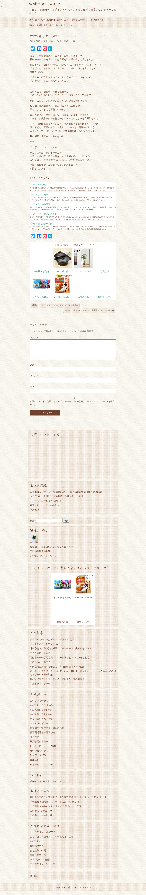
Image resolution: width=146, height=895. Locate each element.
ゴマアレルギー (63, 20)
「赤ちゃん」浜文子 (40, 665)
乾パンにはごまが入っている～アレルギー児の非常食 (55, 305)
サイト (33, 390)
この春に (34, 513)
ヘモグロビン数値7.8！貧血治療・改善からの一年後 (56, 500)
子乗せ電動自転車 (96, 20)
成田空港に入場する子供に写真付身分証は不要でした (57, 670)
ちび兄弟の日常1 (61, 41)
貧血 (70, 25)
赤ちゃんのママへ (79, 20)
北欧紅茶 (104, 271)
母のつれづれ (61, 25)
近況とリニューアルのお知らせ (46, 509)
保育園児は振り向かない (45, 223)
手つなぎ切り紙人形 (40, 656)
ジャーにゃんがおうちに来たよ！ (47, 504)
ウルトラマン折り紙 (40, 687)
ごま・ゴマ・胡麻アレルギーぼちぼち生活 (51, 840)
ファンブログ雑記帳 (40, 863)
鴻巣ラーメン (104, 297)
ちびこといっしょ (44, 4)
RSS (33, 879)
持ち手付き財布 (41, 271)
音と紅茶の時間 (38, 854)
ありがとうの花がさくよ (45, 214)
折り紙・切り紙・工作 (38, 25)
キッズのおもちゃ (39, 722)
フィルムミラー (83, 271)
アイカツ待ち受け (41, 204)
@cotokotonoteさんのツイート (45, 785)
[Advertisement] (73, 461)
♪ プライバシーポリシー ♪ (43, 559)
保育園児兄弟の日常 (40, 736)
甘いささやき (39, 185)
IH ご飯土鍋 (63, 271)
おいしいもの (37, 704)
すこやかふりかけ (42, 297)
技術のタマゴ (37, 849)
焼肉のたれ (83, 297)
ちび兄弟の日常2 (48, 20)
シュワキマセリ (40, 194)
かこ (74, 805)
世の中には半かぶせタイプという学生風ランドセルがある (89, 310)
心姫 (45, 819)
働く (51, 25)
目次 (37, 20)
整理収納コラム (38, 858)
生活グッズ (35, 758)
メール (34, 379)
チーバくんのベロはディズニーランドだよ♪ (52, 643)
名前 (33, 369)
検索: (32, 524)
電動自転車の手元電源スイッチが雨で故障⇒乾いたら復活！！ (62, 661)
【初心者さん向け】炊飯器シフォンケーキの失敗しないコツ (60, 652)
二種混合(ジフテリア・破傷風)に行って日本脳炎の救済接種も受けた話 (66, 495)
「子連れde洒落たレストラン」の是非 (49, 805)
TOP (31, 20)
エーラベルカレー (62, 297)
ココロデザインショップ (42, 867)
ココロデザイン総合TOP (42, 835)
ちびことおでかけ (39, 709)
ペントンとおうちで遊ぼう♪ (44, 647)
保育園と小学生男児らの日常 (44, 731)
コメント (80, 41)
